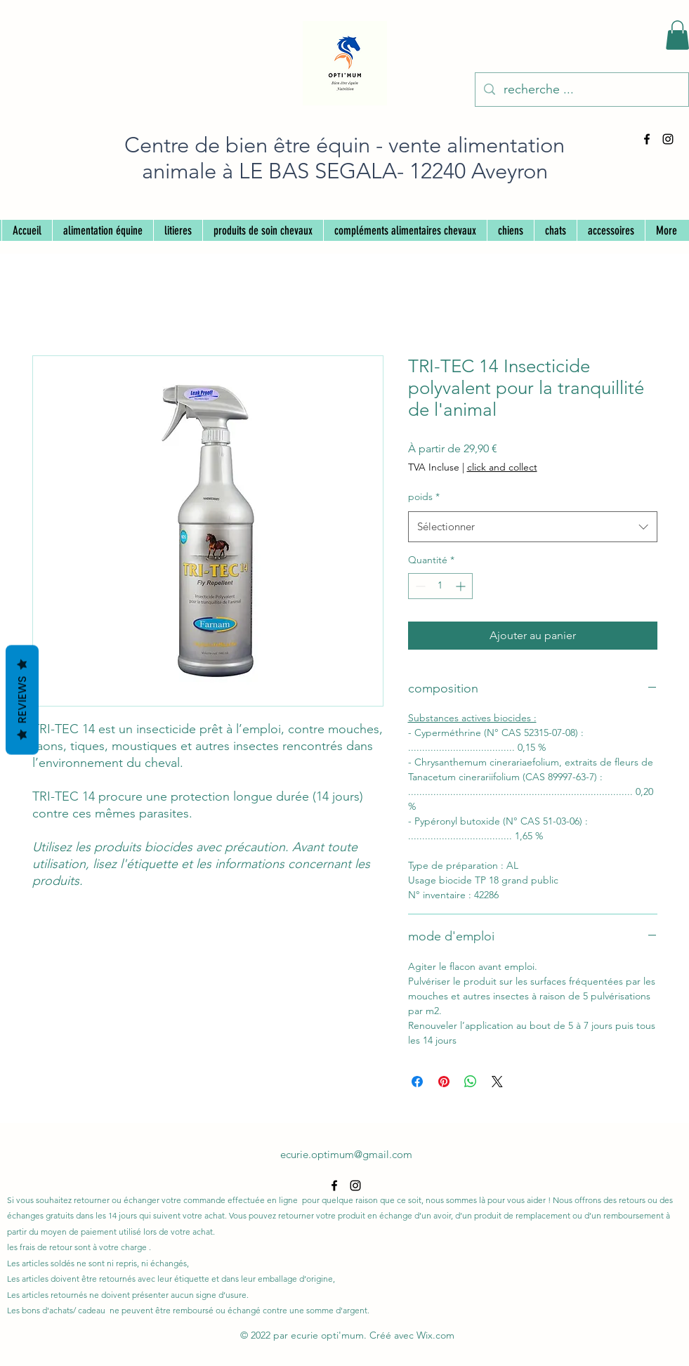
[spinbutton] (440, 586)
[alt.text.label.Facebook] (647, 139)
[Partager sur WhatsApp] (470, 1081)
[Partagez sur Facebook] (417, 1081)
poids (424, 496)
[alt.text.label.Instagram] (668, 139)
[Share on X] (497, 1081)
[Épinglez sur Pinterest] (443, 1081)
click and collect (502, 467)
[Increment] (462, 586)
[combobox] (532, 526)
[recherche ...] (581, 90)
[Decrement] (419, 586)
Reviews (22, 699)
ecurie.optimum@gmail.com (346, 1154)
